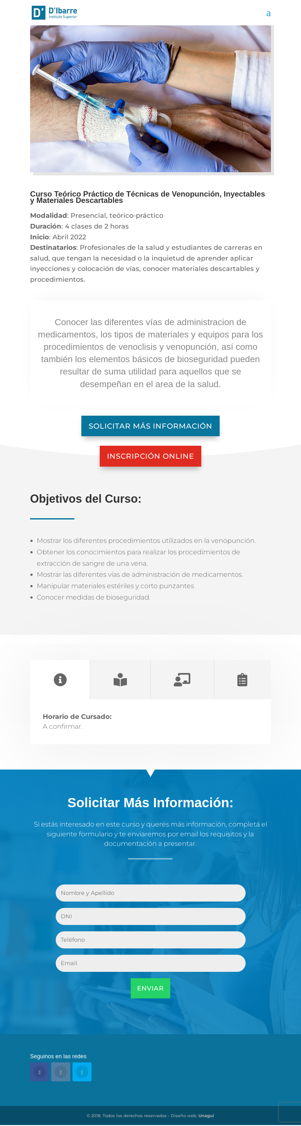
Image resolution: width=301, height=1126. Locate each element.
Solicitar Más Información (150, 426)
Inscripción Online (150, 456)
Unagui (206, 1116)
